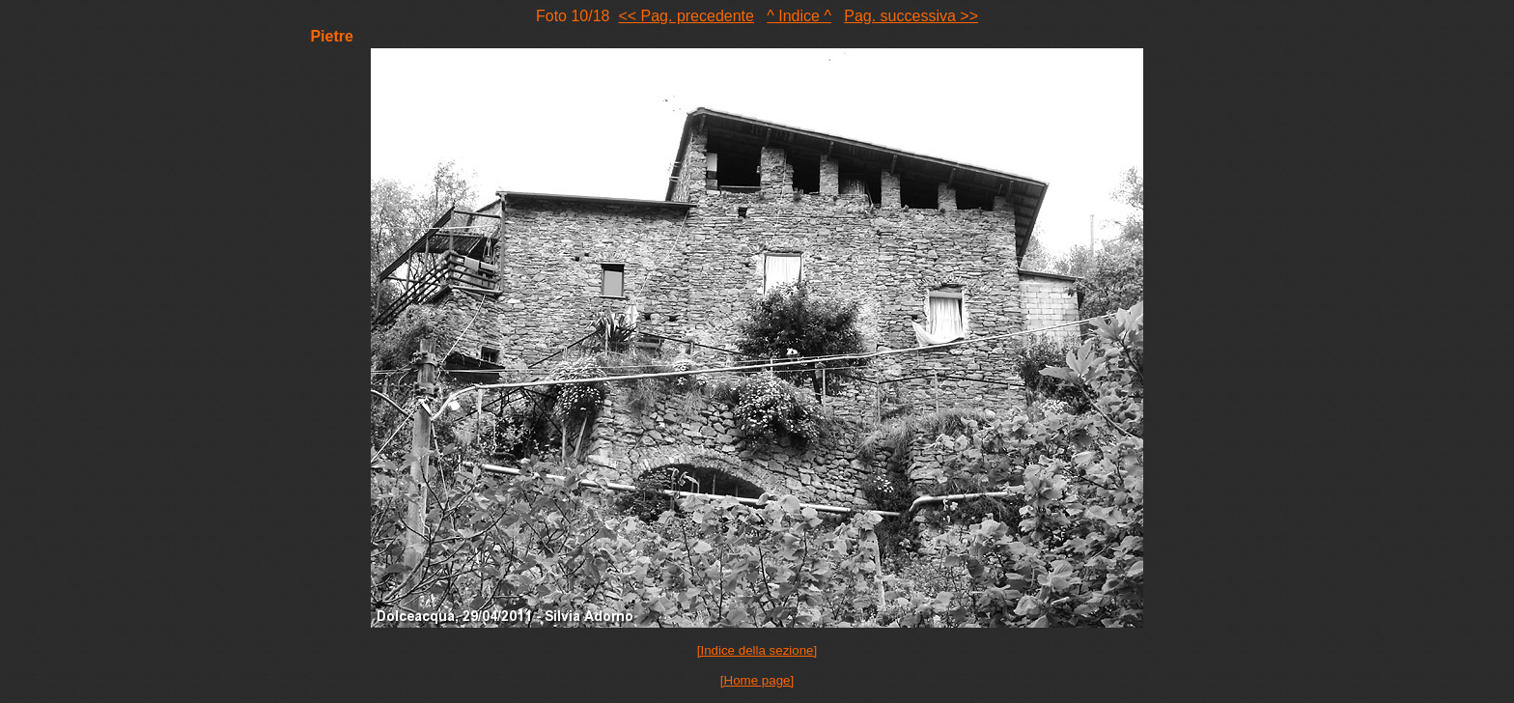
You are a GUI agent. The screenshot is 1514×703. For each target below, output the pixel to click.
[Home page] (757, 680)
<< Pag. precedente (686, 16)
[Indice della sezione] (757, 650)
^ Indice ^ (799, 16)
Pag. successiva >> (911, 16)
